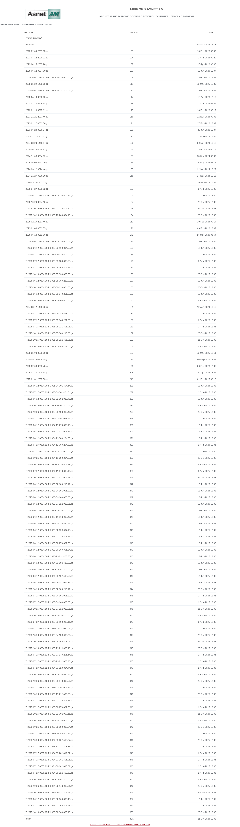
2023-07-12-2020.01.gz (37, 57)
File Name (28, 32)
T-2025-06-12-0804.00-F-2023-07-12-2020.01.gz (49, 504)
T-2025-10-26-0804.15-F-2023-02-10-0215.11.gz (49, 589)
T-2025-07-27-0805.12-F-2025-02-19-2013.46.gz (49, 418)
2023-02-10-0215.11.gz (37, 110)
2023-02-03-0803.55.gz (37, 228)
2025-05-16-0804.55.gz (37, 359)
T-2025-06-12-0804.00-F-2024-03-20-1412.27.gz (49, 563)
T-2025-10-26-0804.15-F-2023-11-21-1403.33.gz (49, 694)
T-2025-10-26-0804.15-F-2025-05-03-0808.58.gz (49, 274)
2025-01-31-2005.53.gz (37, 379)
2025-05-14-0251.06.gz (37, 235)
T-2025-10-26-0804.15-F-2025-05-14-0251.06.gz (49, 346)
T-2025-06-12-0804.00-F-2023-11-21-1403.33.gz (49, 556)
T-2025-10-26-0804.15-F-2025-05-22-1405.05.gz (49, 340)
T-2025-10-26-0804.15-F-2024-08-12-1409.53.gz (49, 792)
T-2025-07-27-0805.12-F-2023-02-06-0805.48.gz (49, 805)
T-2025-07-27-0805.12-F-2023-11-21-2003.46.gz (49, 661)
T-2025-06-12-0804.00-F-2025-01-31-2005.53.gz (49, 431)
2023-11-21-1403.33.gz (37, 136)
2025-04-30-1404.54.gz (37, 372)
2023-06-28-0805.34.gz (37, 130)
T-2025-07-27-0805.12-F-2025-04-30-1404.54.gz (49, 392)
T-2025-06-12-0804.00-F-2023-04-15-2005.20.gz (49, 490)
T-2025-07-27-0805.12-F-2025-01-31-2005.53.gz (49, 451)
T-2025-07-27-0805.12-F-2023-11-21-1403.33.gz (49, 746)
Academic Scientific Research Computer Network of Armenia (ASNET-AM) (120, 824)
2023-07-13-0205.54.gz (37, 103)
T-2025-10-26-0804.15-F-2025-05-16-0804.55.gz (49, 300)
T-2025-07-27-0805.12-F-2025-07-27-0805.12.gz (49, 195)
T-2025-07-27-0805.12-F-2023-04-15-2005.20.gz (49, 595)
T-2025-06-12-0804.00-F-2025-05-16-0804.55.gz (49, 248)
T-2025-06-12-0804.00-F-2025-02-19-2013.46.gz (49, 399)
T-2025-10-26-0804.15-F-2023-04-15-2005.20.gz (49, 635)
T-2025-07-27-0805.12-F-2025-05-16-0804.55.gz (49, 267)
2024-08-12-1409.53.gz (37, 307)
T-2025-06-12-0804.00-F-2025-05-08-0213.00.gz (49, 281)
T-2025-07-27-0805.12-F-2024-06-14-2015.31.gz (49, 766)
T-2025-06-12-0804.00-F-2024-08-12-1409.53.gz (49, 576)
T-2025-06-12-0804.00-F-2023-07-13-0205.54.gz (49, 510)
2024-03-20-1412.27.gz (37, 143)
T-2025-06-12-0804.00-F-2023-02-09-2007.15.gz (49, 530)
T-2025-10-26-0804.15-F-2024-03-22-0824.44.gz (49, 674)
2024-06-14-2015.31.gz (37, 149)
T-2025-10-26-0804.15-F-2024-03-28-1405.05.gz (49, 779)
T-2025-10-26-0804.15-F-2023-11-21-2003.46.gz (49, 648)
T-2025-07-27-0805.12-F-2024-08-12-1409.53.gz (49, 773)
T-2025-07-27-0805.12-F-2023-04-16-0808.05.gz (49, 602)
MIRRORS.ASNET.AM (146, 9)
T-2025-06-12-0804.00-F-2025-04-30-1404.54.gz (49, 386)
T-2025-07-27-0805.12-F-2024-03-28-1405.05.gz (49, 759)
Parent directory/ (34, 38)
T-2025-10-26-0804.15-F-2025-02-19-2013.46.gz (49, 412)
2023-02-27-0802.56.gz (37, 123)
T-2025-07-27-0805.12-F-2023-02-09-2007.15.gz (49, 687)
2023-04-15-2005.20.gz (37, 64)
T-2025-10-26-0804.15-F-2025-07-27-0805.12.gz (49, 208)
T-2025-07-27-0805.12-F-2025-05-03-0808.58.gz (49, 261)
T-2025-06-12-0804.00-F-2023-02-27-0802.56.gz (49, 543)
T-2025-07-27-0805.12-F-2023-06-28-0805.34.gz (49, 733)
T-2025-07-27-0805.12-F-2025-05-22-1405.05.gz (49, 326)
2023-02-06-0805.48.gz (37, 366)
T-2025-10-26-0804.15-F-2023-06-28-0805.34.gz (49, 727)
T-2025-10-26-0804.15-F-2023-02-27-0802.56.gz (49, 681)
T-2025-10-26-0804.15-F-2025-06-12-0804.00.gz (49, 287)
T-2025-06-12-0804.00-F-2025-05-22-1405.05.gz (49, 90)
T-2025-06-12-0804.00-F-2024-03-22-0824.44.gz (49, 523)
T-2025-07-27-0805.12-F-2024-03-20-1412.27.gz (49, 753)
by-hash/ (30, 44)
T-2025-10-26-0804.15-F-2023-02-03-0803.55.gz (49, 720)
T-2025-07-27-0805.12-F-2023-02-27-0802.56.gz (49, 707)
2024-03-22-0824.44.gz (37, 169)
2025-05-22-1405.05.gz (37, 84)
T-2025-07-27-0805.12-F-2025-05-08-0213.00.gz (49, 313)
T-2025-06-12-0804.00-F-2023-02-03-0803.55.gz (49, 536)
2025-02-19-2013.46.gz (37, 221)
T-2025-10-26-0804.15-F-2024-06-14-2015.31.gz (49, 786)
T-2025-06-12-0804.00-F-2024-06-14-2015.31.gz (49, 582)
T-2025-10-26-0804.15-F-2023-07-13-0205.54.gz (49, 615)
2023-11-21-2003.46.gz (37, 117)
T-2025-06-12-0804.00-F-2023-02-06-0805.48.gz (49, 799)
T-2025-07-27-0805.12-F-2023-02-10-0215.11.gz (49, 622)
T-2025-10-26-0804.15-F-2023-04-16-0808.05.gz (49, 641)
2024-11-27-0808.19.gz (37, 176)
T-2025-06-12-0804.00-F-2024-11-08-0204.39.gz (49, 438)
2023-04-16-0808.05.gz (37, 97)
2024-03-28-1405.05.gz (37, 182)
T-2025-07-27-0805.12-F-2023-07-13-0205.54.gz (49, 655)
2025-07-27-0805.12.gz (37, 189)
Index (28, 819)
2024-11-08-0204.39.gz (37, 156)
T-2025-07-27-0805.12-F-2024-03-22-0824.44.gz (49, 668)
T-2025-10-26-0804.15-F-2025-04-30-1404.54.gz (49, 405)
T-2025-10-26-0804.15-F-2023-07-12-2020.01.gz (49, 609)
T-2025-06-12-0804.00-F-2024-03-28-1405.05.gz (49, 569)
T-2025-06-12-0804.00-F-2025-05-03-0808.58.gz (49, 241)
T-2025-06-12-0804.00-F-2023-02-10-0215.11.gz (49, 484)
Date (211, 32)
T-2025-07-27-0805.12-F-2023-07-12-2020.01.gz (49, 628)
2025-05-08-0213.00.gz (37, 162)
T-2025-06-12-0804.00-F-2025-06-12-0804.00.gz (49, 77)
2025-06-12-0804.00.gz (37, 71)
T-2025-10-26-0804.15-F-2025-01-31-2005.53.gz (49, 477)
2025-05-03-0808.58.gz (37, 353)
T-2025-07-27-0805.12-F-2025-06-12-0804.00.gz (49, 254)
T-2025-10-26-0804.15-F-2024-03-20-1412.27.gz (49, 740)
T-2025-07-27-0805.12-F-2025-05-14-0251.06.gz (49, 320)
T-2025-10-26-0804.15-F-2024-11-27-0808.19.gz (49, 464)
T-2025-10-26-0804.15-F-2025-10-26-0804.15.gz (49, 215)
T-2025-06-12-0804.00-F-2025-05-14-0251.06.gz (49, 294)
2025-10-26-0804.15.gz (37, 202)
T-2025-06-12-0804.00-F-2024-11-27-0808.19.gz (49, 425)
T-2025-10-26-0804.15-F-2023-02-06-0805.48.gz (49, 812)
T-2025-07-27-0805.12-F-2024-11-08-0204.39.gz (49, 445)
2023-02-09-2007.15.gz (37, 51)
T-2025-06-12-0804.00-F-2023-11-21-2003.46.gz (49, 517)
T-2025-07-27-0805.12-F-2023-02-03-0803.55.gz (49, 700)
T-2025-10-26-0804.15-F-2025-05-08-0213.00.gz (49, 333)
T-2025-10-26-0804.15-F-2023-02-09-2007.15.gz (49, 714)
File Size (134, 32)
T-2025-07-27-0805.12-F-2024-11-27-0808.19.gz (49, 471)
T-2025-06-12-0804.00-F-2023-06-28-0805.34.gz (49, 550)
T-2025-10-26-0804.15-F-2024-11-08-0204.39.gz (49, 458)
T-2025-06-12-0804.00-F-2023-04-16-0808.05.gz (49, 497)
